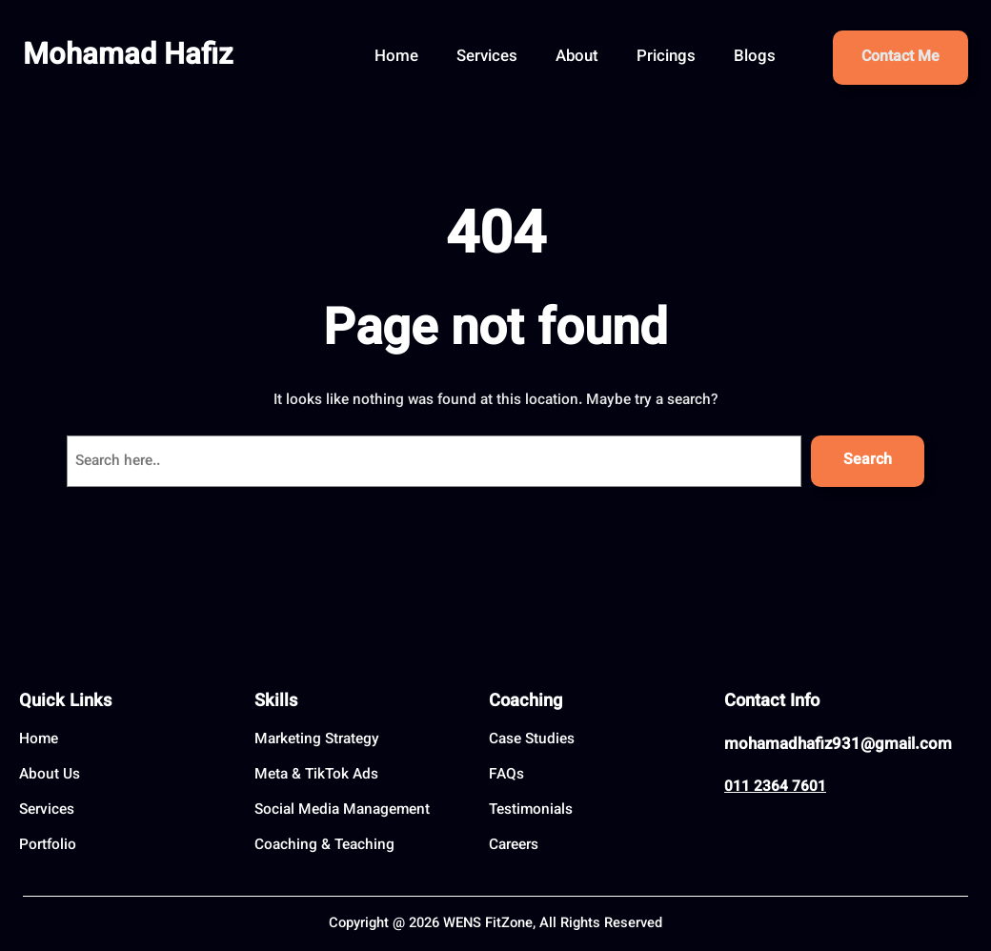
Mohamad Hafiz (128, 56)
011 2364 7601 (775, 787)
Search (867, 461)
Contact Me (900, 58)
